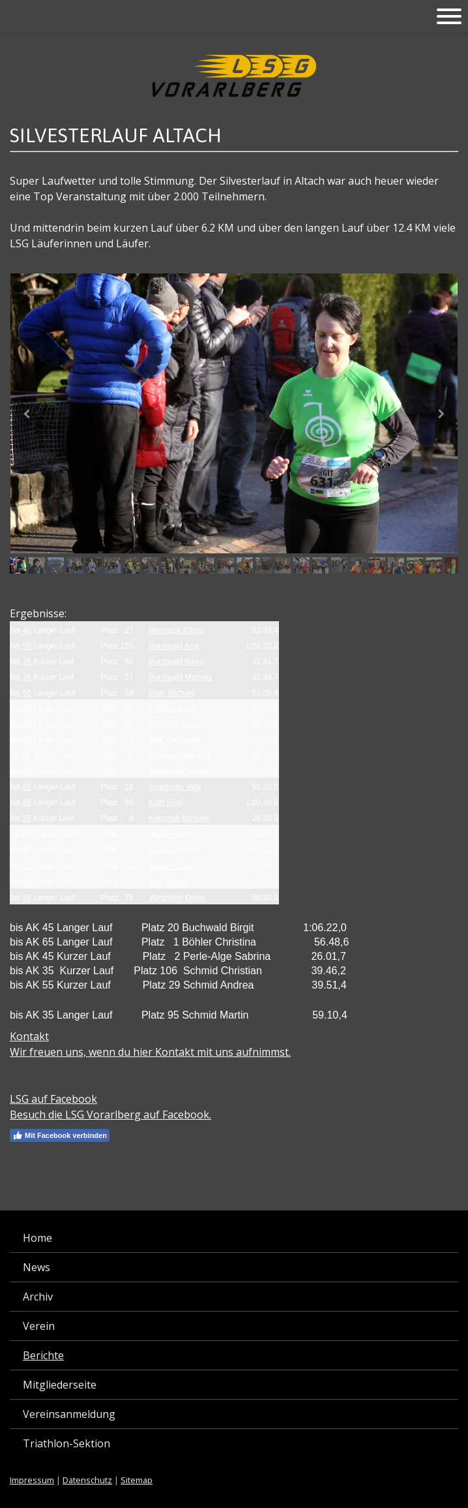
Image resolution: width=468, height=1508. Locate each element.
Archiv (38, 1296)
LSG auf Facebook (53, 1099)
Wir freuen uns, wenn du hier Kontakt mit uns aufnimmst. (150, 1052)
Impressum (32, 1480)
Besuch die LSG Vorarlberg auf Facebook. (110, 1114)
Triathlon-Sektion (66, 1443)
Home (37, 1238)
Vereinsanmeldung (69, 1414)
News (36, 1267)
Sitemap (137, 1480)
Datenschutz (87, 1480)
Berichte (43, 1355)
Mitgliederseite (59, 1384)
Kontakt (29, 1036)
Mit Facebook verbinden (59, 1135)
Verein (39, 1326)
